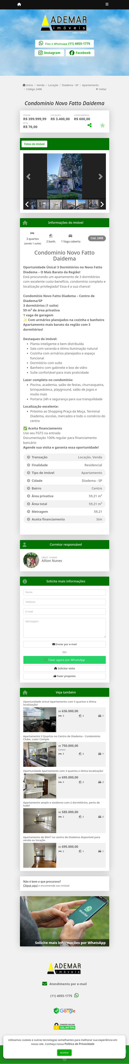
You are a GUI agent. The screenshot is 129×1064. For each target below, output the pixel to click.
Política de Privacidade (80, 1043)
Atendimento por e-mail (64, 984)
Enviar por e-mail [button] (64, 644)
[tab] (34, 144)
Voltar (101, 89)
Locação (53, 85)
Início (28, 85)
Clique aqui (30, 885)
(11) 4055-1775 (79, 44)
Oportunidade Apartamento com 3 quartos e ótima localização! (63, 771)
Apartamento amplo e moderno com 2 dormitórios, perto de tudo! (61, 804)
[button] (29, 176)
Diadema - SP (70, 85)
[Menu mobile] (19, 4)
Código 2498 (34, 89)
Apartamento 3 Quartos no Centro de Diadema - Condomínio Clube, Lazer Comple (61, 737)
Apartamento (90, 85)
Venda (40, 85)
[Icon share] (49, 52)
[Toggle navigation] (107, 4)
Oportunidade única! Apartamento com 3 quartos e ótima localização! (59, 703)
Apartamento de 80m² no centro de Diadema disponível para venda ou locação (61, 838)
